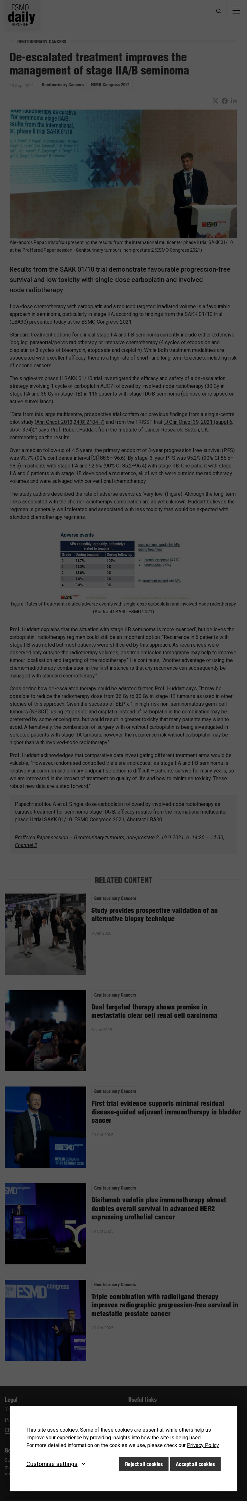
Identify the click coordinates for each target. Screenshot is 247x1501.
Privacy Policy (203, 1445)
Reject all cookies (144, 1464)
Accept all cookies (195, 1464)
